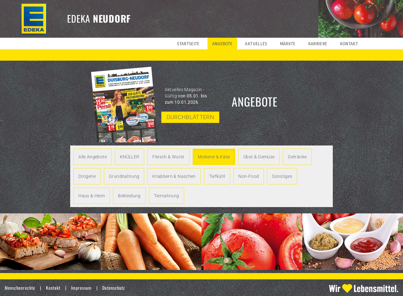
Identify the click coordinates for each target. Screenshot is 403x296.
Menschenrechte (20, 287)
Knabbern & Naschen (174, 176)
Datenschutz (113, 287)
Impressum (81, 287)
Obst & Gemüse (259, 156)
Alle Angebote (92, 156)
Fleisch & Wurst (168, 156)
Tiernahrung (166, 195)
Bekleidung (129, 195)
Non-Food (248, 176)
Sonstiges (282, 176)
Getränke (297, 156)
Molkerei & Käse (214, 156)
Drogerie (87, 176)
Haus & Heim (91, 195)
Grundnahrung (124, 176)
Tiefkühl (217, 176)
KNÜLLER (129, 156)
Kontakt (53, 287)
